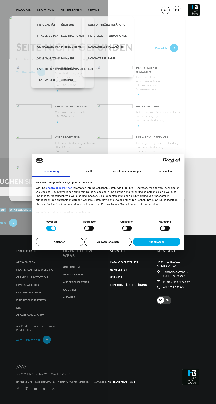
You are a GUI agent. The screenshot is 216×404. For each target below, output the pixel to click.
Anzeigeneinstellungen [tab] (127, 171)
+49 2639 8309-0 (173, 287)
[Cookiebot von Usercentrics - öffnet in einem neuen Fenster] (165, 160)
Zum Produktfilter (28, 339)
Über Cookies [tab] (165, 171)
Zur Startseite (25, 72)
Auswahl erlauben (108, 241)
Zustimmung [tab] (51, 171)
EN (167, 300)
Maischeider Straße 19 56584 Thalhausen (175, 273)
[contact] (177, 10)
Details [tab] (89, 171)
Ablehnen (59, 241)
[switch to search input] (165, 10)
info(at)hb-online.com (177, 281)
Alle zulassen (156, 241)
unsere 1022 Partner (59, 187)
